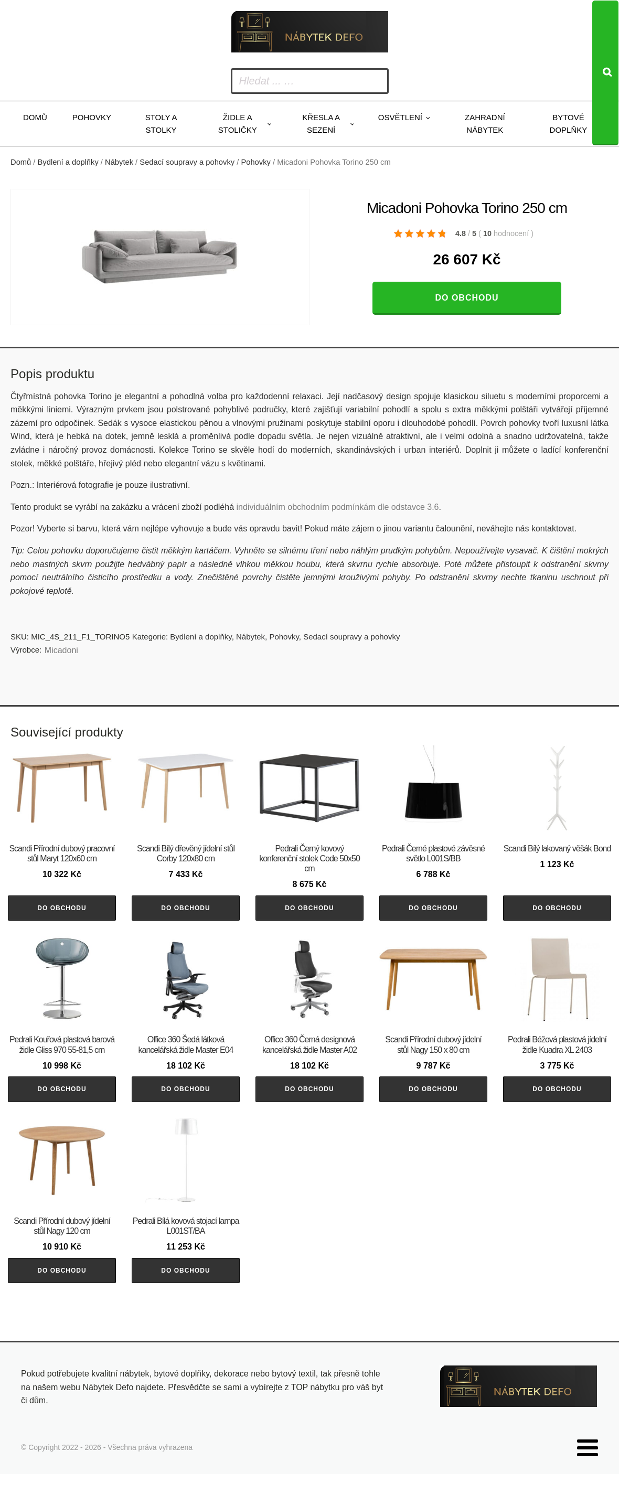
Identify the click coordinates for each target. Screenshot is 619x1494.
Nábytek (119, 162)
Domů (35, 117)
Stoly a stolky (161, 123)
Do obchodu (466, 297)
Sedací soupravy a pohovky (187, 162)
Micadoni (61, 650)
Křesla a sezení (321, 123)
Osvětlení (400, 117)
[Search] (605, 73)
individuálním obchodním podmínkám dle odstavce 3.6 (337, 507)
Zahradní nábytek (485, 123)
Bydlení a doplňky (68, 162)
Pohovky (91, 117)
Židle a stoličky (237, 123)
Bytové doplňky (569, 123)
